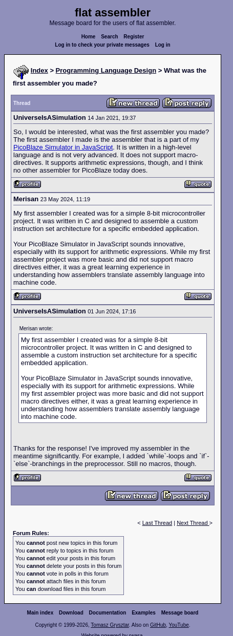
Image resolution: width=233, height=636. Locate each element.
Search (109, 36)
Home (88, 36)
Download (71, 613)
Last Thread (157, 523)
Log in (163, 45)
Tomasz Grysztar (110, 625)
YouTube (178, 625)
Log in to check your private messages (102, 45)
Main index (40, 613)
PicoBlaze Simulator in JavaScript (63, 147)
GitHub (158, 625)
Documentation (107, 613)
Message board (180, 613)
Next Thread (193, 523)
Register (133, 36)
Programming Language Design (106, 70)
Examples (144, 613)
